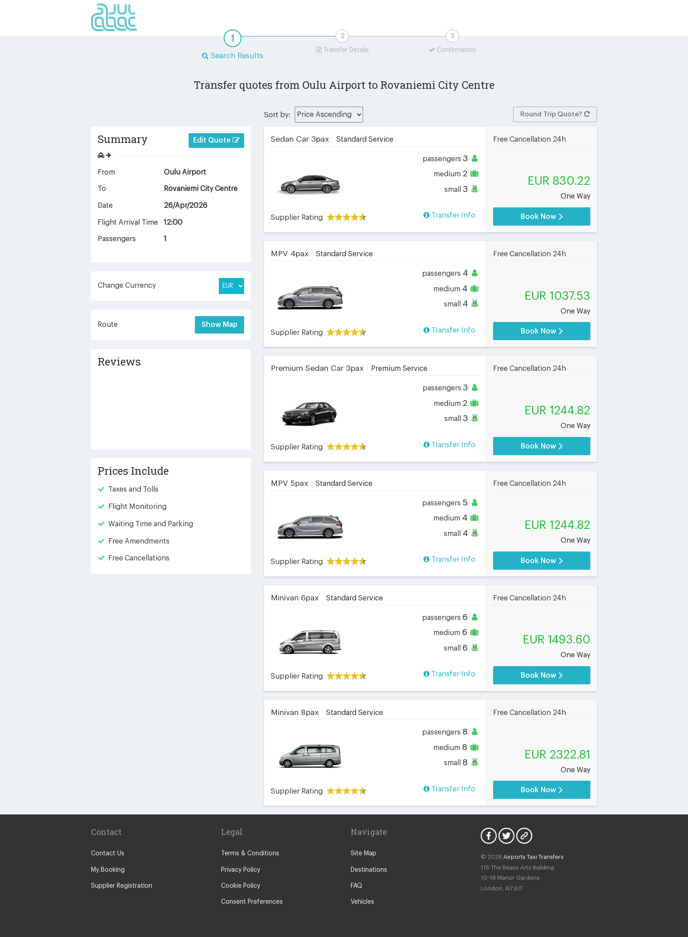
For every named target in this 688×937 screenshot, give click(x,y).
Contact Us (107, 853)
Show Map (219, 324)
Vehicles (362, 902)
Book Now (542, 216)
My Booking (108, 870)
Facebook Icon (489, 836)
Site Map (363, 853)
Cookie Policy (240, 886)
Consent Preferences (252, 902)
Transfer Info (449, 215)
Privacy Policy (240, 870)
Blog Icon (524, 836)
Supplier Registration (121, 886)
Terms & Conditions (250, 853)
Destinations (369, 870)
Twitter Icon (506, 836)
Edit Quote (216, 140)
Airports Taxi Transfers (533, 857)
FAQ (356, 886)
